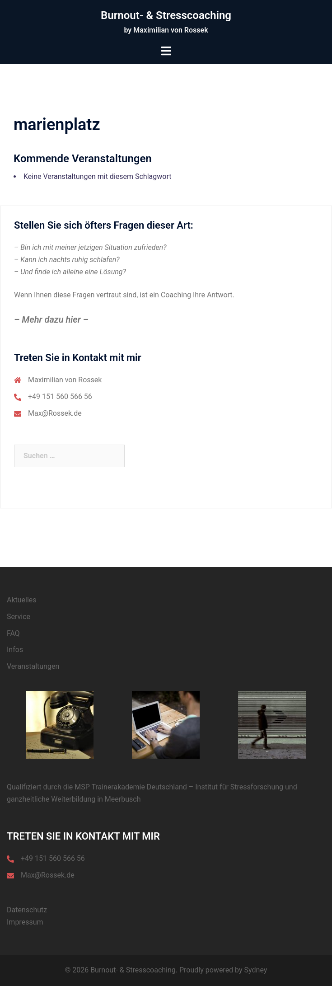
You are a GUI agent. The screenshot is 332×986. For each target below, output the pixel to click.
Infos (15, 649)
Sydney (255, 970)
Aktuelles (22, 600)
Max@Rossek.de (55, 413)
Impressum (25, 922)
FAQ (13, 633)
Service (18, 616)
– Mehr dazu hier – (51, 319)
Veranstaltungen (33, 666)
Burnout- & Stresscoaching (166, 15)
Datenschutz (27, 910)
